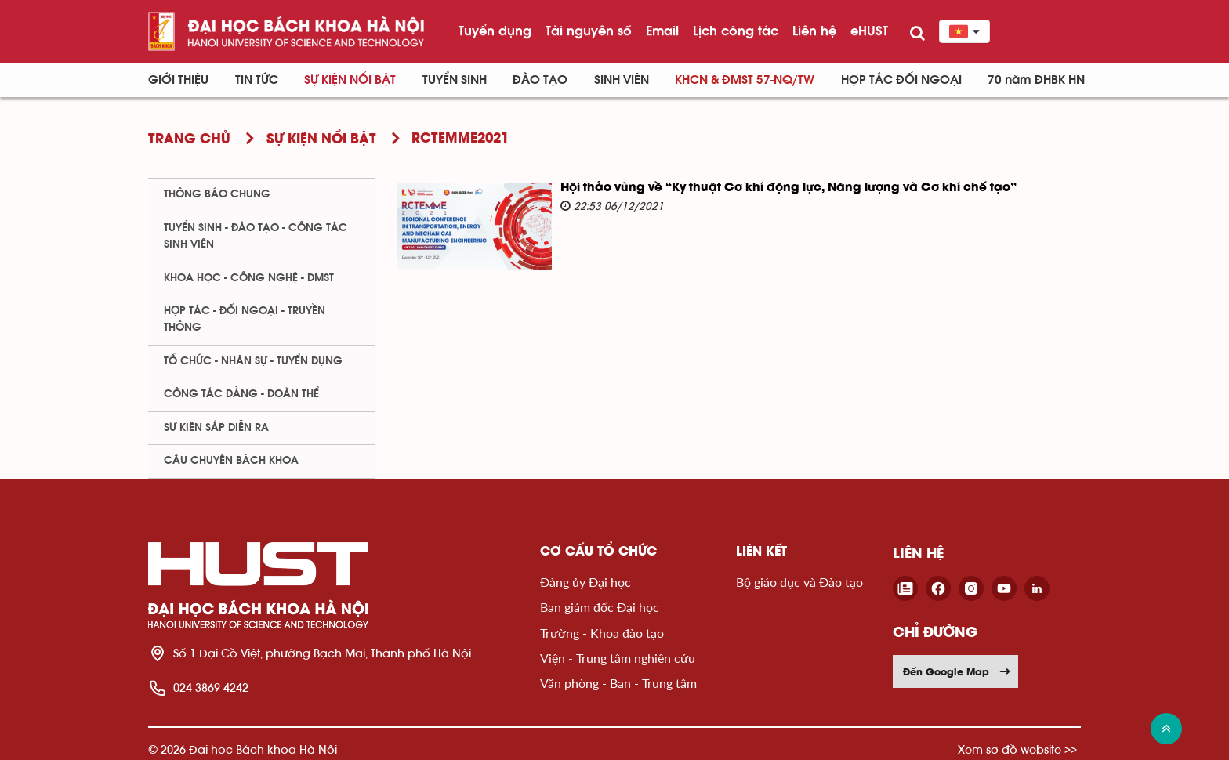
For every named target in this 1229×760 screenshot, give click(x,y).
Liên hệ (814, 30)
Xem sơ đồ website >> (1017, 749)
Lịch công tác (735, 30)
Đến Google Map (957, 671)
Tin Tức (256, 80)
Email (662, 30)
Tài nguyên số (589, 30)
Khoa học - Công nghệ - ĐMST (249, 278)
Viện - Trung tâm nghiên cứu (617, 657)
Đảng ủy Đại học (585, 581)
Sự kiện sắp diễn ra (216, 427)
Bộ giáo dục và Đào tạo (799, 581)
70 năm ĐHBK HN (1036, 80)
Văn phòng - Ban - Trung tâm (618, 682)
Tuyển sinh (454, 80)
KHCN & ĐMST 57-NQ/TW (744, 80)
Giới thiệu (178, 80)
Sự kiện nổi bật (350, 80)
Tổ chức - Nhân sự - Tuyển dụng (253, 361)
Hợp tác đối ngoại (901, 80)
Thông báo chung (217, 194)
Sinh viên (621, 80)
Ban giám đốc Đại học (599, 606)
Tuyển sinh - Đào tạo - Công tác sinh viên (255, 236)
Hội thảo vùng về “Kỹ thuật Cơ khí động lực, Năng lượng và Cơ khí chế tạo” (788, 188)
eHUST (869, 30)
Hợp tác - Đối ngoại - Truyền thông (244, 319)
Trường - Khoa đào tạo (602, 632)
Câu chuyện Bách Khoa (231, 460)
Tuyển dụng (495, 30)
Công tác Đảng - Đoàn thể (241, 394)
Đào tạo (540, 80)
